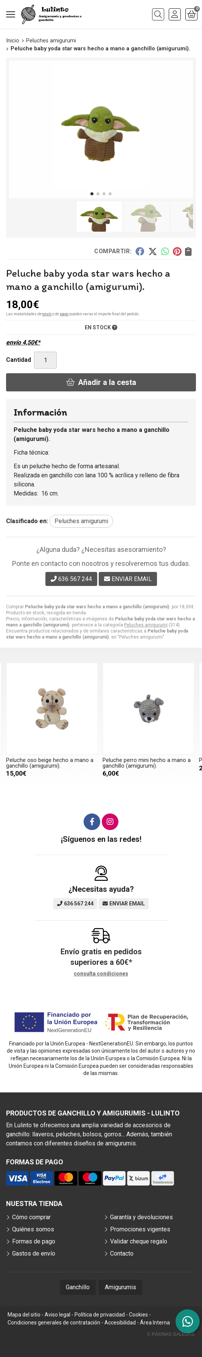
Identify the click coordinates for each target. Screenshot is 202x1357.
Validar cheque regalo (138, 1241)
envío (46, 314)
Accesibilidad (120, 1323)
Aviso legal (57, 1315)
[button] (91, 193)
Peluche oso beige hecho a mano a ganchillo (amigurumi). (49, 763)
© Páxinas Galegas (170, 1334)
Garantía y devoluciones (141, 1217)
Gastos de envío (33, 1253)
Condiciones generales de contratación (54, 1323)
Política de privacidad (100, 1315)
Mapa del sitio (24, 1315)
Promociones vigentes (140, 1229)
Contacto (122, 1253)
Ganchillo (78, 1287)
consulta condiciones (101, 974)
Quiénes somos (33, 1229)
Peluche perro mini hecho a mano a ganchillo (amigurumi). (147, 763)
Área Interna (155, 1323)
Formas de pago (33, 1241)
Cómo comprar (31, 1217)
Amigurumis (120, 1287)
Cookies (138, 1315)
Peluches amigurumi (146, 625)
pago (64, 314)
